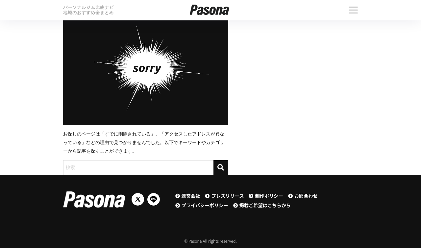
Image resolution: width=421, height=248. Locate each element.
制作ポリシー (269, 195)
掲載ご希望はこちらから (265, 205)
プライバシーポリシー (205, 205)
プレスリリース (227, 195)
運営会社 (191, 195)
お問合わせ (306, 195)
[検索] (220, 167)
